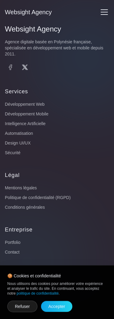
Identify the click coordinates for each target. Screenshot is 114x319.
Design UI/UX (18, 143)
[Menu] (104, 12)
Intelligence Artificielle (25, 123)
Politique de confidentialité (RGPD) (38, 197)
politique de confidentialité (38, 301)
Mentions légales (21, 187)
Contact (12, 252)
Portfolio (12, 242)
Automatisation (19, 133)
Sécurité (12, 152)
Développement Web (24, 104)
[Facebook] (10, 67)
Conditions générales (25, 207)
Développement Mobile (26, 113)
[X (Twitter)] (24, 67)
